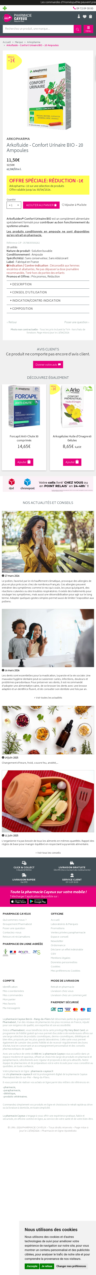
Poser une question (14, 929)
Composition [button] (21, 309)
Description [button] (21, 284)
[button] (14, 205)
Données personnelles (64, 963)
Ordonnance (58, 946)
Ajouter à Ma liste (74, 205)
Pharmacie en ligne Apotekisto (59, 1131)
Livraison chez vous (62, 991)
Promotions (58, 929)
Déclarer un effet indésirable (67, 950)
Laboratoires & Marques (64, 924)
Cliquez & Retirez (24, 865)
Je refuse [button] (47, 1266)
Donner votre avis (48, 365)
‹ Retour (12, 322)
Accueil (7, 42)
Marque (19, 42)
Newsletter (57, 941)
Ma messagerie (11, 1008)
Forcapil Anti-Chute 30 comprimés (23, 439)
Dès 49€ (72, 865)
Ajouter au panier (41, 205)
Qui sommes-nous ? (15, 920)
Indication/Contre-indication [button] (35, 300)
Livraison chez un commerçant (68, 996)
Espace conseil (59, 937)
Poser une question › (76, 322)
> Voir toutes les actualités (48, 698)
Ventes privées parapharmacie (68, 933)
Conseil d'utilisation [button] (28, 292)
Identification (10, 987)
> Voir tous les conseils (48, 853)
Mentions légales (60, 958)
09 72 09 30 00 (72, 877)
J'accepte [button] (32, 1266)
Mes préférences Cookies (65, 971)
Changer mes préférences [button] (71, 1266)
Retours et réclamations (16, 937)
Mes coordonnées (13, 991)
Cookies (55, 967)
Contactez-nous (12, 933)
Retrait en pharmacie (62, 987)
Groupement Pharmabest (17, 924)
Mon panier (9, 1000)
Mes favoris (9, 1004)
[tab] (48, 284)
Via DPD (24, 877)
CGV (53, 954)
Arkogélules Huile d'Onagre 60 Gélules (71, 439)
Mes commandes (13, 996)
